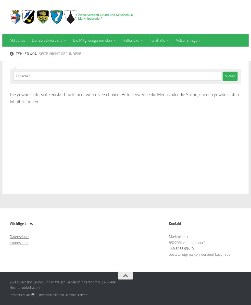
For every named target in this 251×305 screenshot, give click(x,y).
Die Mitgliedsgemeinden (92, 40)
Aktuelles (17, 40)
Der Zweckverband (47, 40)
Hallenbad (131, 40)
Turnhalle (157, 40)
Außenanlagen (188, 40)
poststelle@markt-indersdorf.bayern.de (199, 254)
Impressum (19, 243)
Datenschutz (19, 237)
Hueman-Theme (76, 295)
